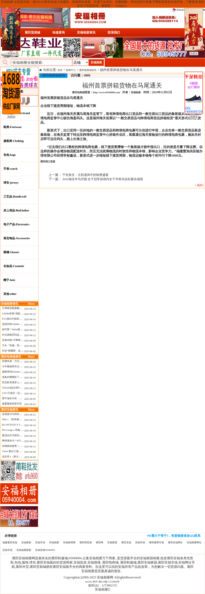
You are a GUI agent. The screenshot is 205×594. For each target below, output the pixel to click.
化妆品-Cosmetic (13, 266)
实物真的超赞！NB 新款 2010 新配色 (22, 446)
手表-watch (10, 168)
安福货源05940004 (45, 550)
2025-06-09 (30, 340)
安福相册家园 (23, 550)
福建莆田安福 (9, 542)
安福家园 (26, 542)
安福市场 (40, 542)
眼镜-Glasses (11, 252)
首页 (60, 70)
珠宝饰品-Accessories (16, 238)
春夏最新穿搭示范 (12, 403)
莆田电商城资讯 (87, 70)
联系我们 (114, 32)
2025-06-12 (30, 330)
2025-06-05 (30, 398)
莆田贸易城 (32, 32)
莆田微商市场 (156, 542)
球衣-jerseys (11, 182)
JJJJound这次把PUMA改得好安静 (19, 387)
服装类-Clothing (13, 141)
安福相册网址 (194, 542)
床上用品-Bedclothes (16, 210)
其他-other (10, 293)
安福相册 (54, 542)
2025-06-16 (30, 319)
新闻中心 (71, 70)
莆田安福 (126, 542)
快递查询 (58, 32)
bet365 (88, 581)
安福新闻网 (69, 542)
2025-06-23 (30, 308)
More (31, 303)
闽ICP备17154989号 (109, 581)
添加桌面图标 (181, 9)
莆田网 (99, 542)
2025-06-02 (30, 351)
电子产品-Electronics (16, 224)
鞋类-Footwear (12, 127)
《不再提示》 (121, 5)
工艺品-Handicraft (15, 196)
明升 (95, 581)
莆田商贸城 (85, 542)
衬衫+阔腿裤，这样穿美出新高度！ (21, 350)
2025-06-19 (30, 314)
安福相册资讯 (86, 32)
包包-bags (9, 154)
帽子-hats (9, 280)
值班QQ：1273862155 (102, 585)
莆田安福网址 (175, 542)
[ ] (200, 185)
